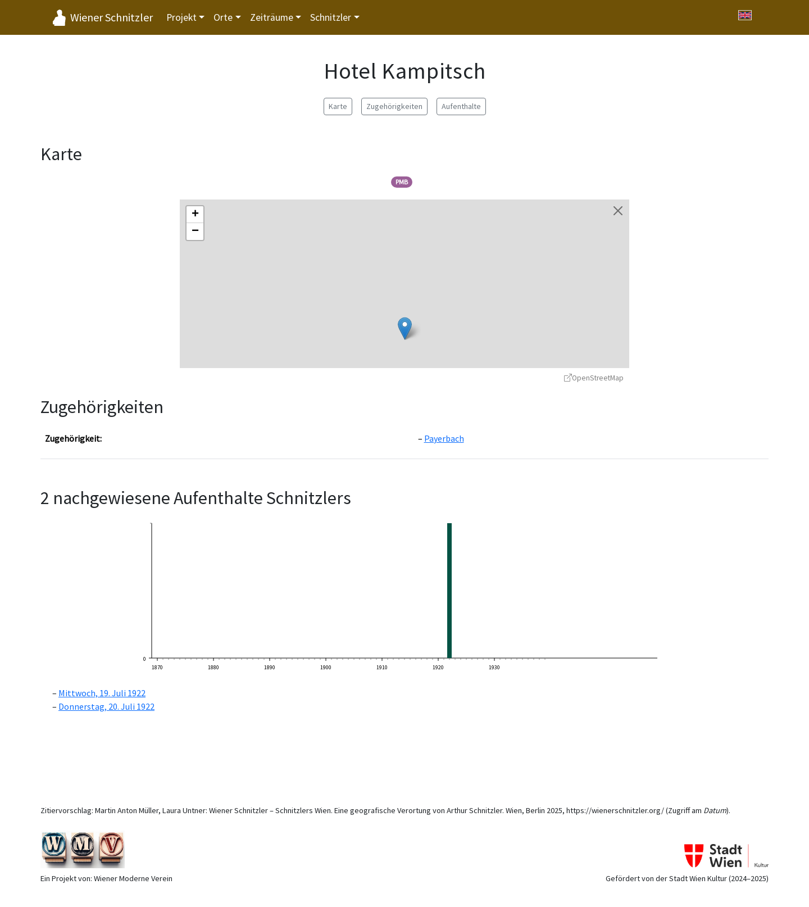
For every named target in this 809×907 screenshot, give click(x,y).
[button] (405, 328)
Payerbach (444, 438)
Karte (338, 106)
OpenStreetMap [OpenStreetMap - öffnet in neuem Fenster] (594, 378)
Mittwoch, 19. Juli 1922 (102, 693)
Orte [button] (223, 17)
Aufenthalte (461, 106)
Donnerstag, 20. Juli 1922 (106, 706)
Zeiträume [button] (271, 17)
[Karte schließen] (618, 210)
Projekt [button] (181, 17)
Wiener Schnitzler (111, 17)
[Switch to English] (745, 15)
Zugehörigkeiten (394, 106)
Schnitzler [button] (330, 17)
